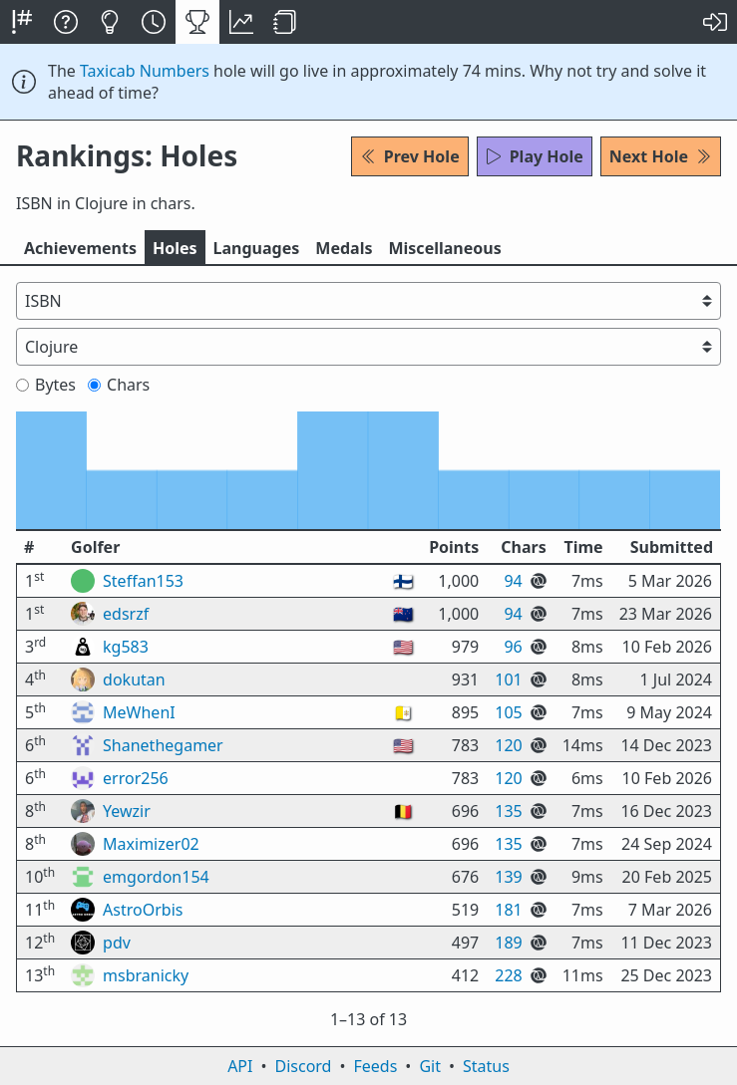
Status (486, 1066)
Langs (256, 248)
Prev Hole (410, 156)
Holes (175, 248)
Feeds (376, 1066)
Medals (343, 248)
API (239, 1066)
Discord (303, 1066)
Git (430, 1066)
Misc (444, 248)
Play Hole (534, 156)
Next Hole (660, 156)
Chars (119, 385)
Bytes (46, 385)
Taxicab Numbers (144, 71)
